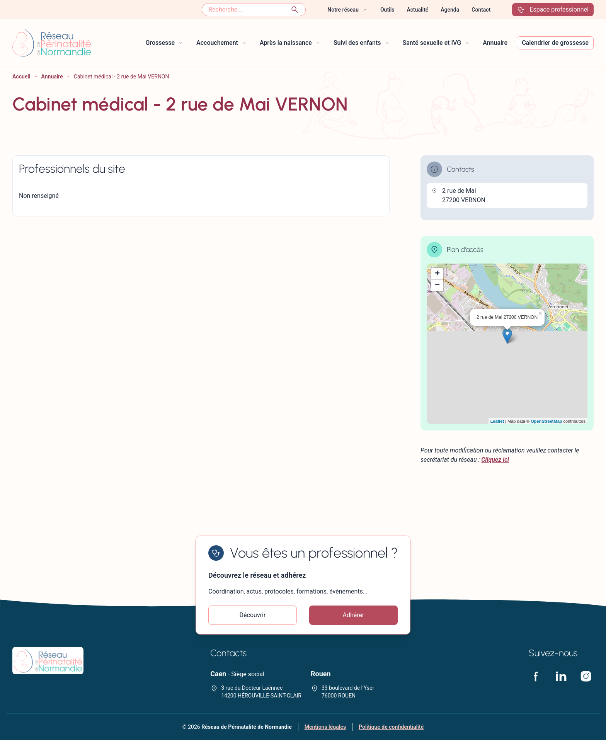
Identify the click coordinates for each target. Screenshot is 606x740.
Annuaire (52, 76)
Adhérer (353, 615)
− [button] (437, 285)
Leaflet (497, 421)
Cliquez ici (495, 459)
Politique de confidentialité (391, 727)
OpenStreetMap (546, 421)
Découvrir (253, 615)
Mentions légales (325, 727)
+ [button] (437, 274)
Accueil (21, 76)
